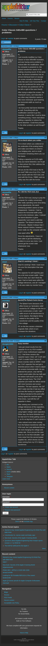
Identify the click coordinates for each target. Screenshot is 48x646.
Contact (43, 21)
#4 (45, 258)
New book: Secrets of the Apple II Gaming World (21, 538)
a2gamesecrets (8, 567)
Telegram (10, 476)
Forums (10, 18)
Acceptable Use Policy (11, 603)
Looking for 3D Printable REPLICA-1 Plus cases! (19, 575)
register (10, 38)
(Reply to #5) (25, 341)
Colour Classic (24, 25)
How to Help (24, 633)
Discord (9, 469)
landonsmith (7, 578)
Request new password (12, 510)
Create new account (11, 507)
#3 (45, 189)
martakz (6, 301)
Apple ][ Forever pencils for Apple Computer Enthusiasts (21, 580)
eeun (4, 141)
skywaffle (6, 49)
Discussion (13, 25)
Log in (3, 38)
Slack (8, 474)
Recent (17, 18)
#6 (45, 341)
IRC (8, 464)
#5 (45, 297)
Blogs (6, 592)
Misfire (9, 472)
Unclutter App (28, 521)
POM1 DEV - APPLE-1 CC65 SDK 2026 (16, 570)
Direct (17, 521)
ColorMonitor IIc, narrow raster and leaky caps (20, 535)
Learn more (6, 479)
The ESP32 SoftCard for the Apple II (17, 546)
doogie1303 (7, 344)
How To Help (23, 21)
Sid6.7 (5, 562)
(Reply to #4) (24, 297)
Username (6, 497)
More (44, 548)
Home (4, 18)
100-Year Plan (34, 21)
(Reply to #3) (24, 258)
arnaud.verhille (8, 572)
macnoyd (6, 583)
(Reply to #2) (24, 189)
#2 (45, 138)
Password (6, 502)
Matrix (9, 467)
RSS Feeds (8, 597)
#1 (45, 46)
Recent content (9, 488)
